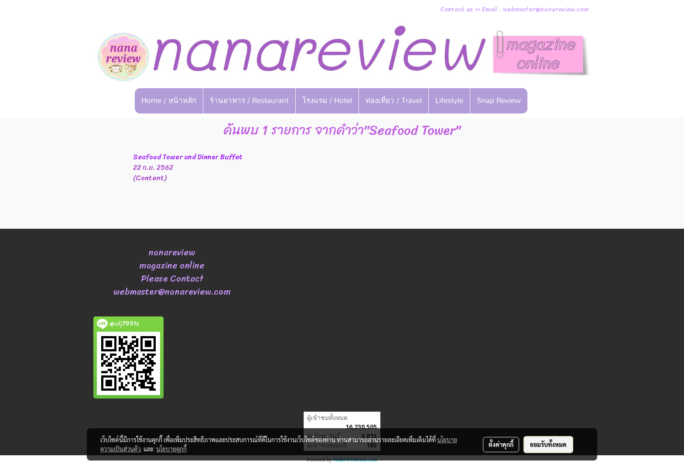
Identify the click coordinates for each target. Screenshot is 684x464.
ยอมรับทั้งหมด (548, 444)
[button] (541, 100)
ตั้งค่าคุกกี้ (501, 444)
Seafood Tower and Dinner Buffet (188, 157)
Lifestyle (449, 100)
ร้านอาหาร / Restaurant (249, 100)
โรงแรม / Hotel (327, 100)
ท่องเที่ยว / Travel (394, 100)
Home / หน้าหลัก (168, 100)
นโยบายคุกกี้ (171, 449)
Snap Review (499, 100)
